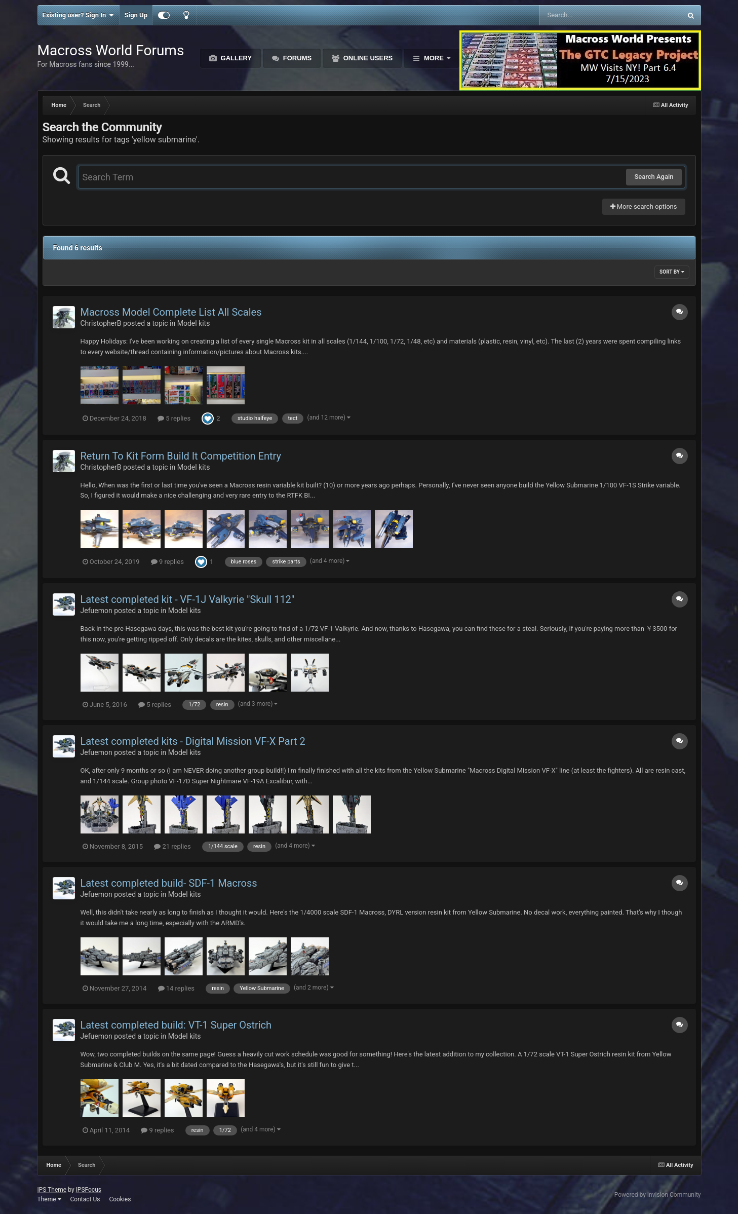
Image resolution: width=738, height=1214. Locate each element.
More (433, 58)
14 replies (176, 988)
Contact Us (85, 1199)
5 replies (174, 418)
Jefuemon (96, 610)
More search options (643, 206)
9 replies (167, 561)
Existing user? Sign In (78, 15)
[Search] (584, 15)
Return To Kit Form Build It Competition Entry (181, 456)
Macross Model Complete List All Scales (171, 312)
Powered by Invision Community (657, 1194)
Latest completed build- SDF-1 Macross (169, 883)
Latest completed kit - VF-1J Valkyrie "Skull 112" (188, 599)
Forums (296, 58)
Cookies (120, 1199)
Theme (49, 1199)
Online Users (367, 58)
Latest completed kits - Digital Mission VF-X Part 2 (193, 741)
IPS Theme (52, 1189)
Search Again (653, 176)
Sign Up (136, 15)
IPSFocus (88, 1189)
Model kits (193, 323)
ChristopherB (101, 323)
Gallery (235, 58)
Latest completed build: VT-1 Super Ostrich (176, 1025)
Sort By (671, 272)
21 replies (172, 846)
